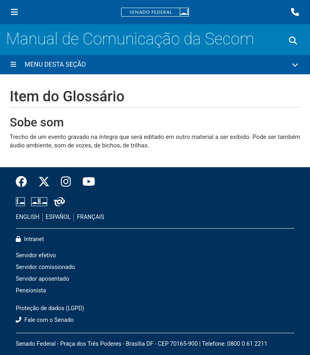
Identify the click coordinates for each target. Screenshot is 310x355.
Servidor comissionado (45, 267)
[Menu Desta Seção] (155, 64)
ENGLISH (28, 217)
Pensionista (31, 290)
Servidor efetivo (36, 255)
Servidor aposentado (42, 278)
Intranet (30, 239)
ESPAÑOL (58, 217)
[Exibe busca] (293, 40)
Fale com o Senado (45, 320)
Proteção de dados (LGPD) (50, 308)
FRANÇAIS (91, 217)
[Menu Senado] (14, 12)
